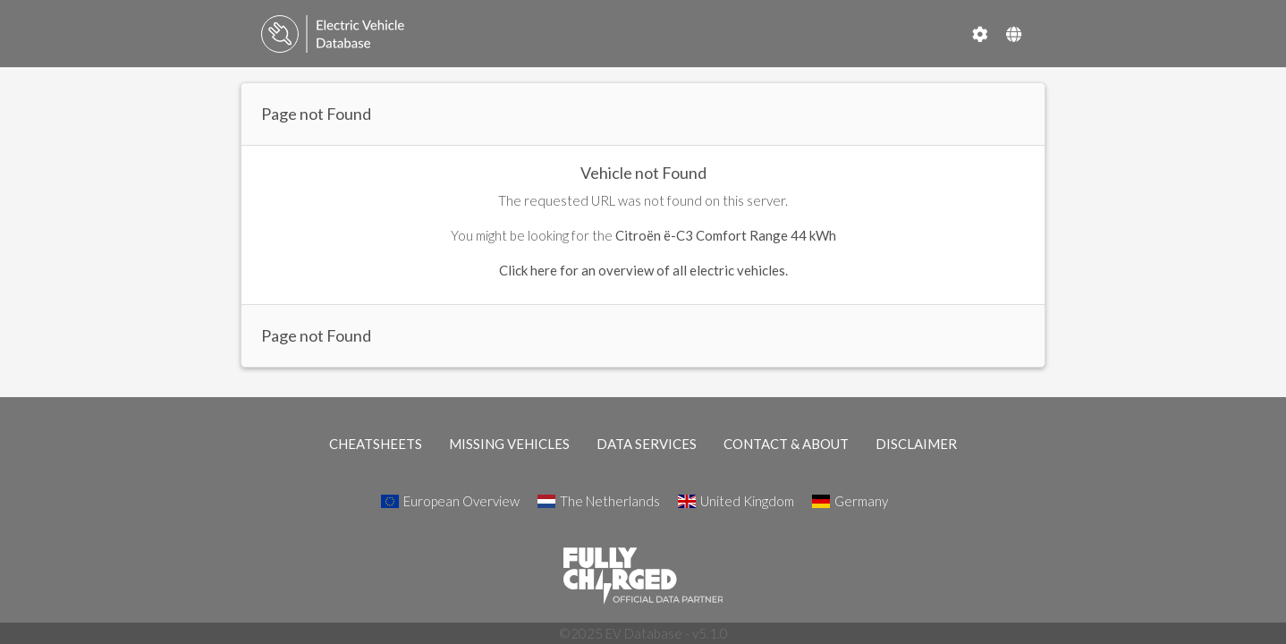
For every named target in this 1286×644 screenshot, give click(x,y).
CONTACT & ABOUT (786, 444)
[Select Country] (1014, 34)
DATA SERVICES (646, 444)
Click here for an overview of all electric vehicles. (643, 270)
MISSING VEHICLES (509, 444)
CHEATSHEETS (375, 444)
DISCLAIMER (916, 444)
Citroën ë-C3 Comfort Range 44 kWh (725, 235)
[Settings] (980, 34)
